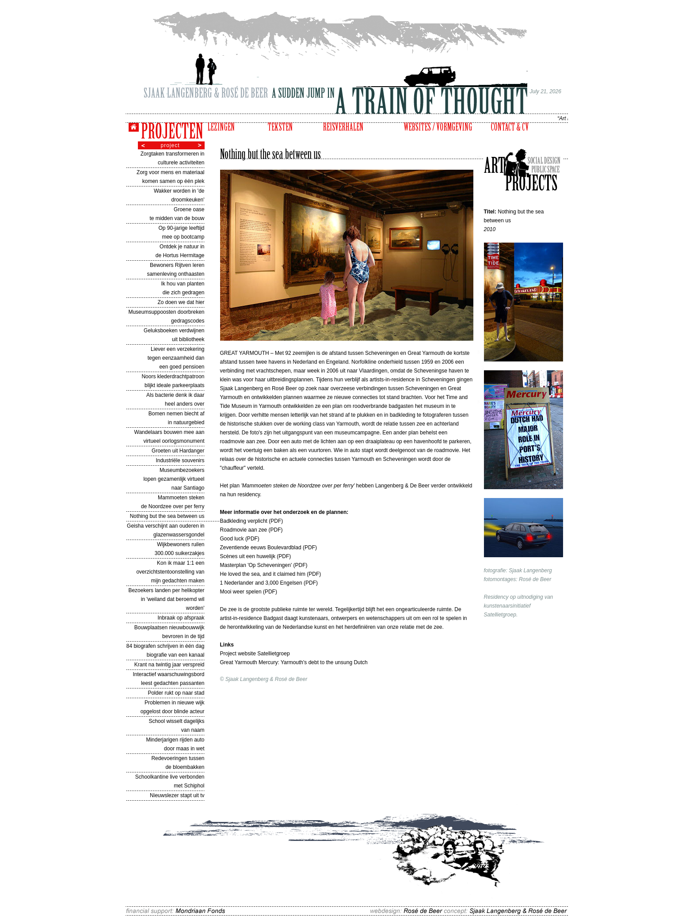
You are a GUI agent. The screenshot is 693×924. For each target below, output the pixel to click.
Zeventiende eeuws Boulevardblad (261, 547)
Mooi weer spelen (241, 592)
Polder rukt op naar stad (176, 693)
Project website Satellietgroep (255, 653)
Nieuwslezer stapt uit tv (177, 795)
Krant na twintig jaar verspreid (169, 665)
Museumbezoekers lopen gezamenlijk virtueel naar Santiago (173, 479)
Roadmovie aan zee (244, 530)
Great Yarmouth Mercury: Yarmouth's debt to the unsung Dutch (294, 662)
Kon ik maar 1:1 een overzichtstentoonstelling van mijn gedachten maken (170, 572)
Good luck (232, 539)
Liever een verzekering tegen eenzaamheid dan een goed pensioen (176, 358)
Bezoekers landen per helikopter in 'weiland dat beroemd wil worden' (166, 599)
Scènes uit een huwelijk (248, 556)
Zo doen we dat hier (180, 302)
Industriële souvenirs (180, 460)
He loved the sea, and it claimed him (263, 574)
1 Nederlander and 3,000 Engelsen (261, 583)
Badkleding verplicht (244, 521)
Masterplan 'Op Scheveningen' (256, 565)
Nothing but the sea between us (167, 516)
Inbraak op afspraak (180, 618)
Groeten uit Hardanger (178, 451)
